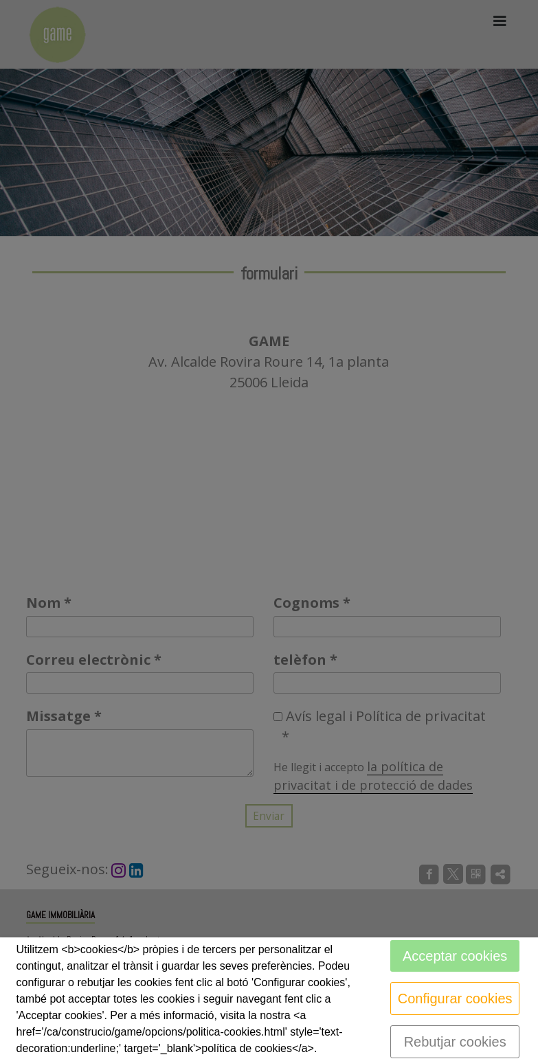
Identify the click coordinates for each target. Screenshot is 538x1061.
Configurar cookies (455, 998)
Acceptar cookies (455, 955)
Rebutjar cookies (455, 1041)
